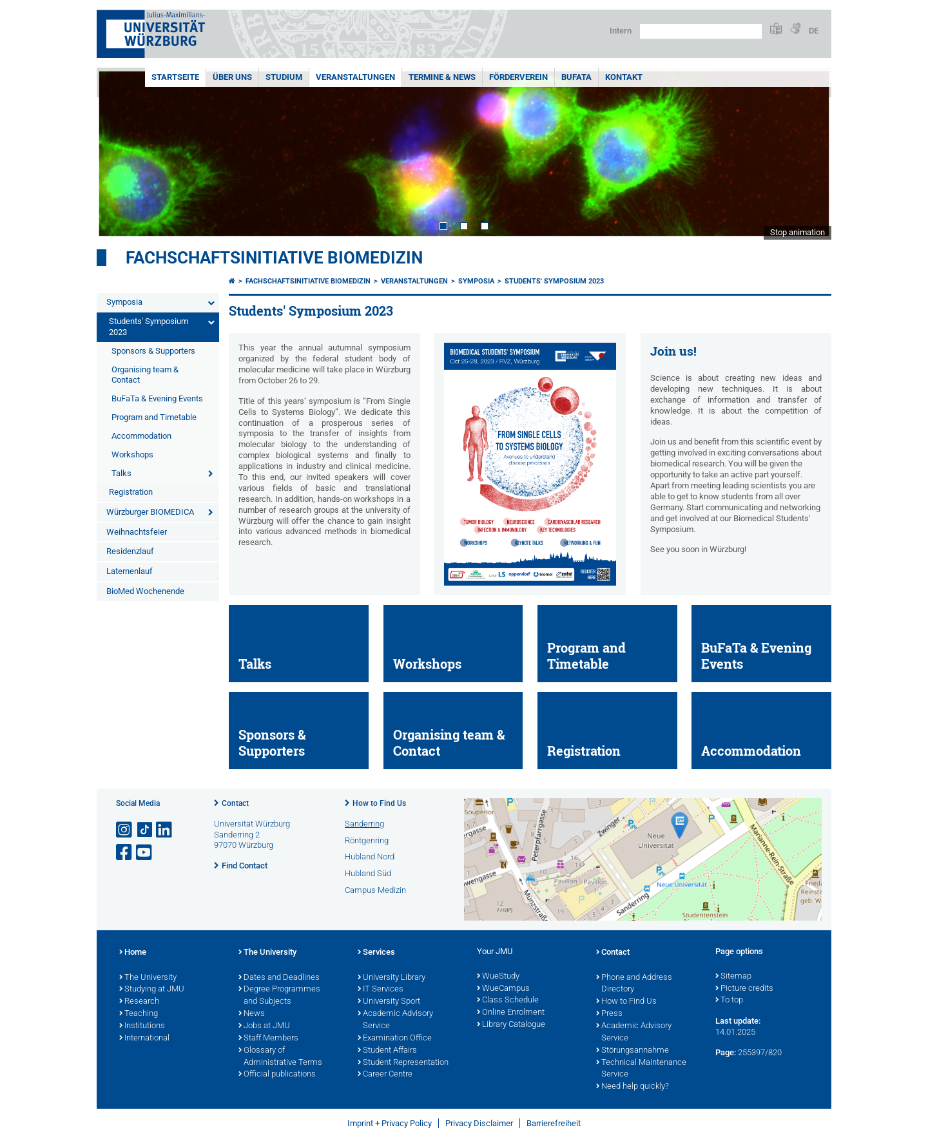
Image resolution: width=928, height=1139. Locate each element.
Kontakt (624, 77)
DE (813, 30)
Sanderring (364, 823)
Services (376, 953)
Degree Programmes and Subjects (279, 996)
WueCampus (503, 989)
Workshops (132, 454)
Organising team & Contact (145, 375)
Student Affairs (387, 1051)
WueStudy (498, 976)
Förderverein (518, 77)
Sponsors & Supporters (153, 351)
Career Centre (385, 1074)
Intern (621, 30)
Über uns (232, 77)
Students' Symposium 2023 (148, 326)
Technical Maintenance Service (641, 1069)
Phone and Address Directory (634, 984)
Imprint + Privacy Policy (389, 1123)
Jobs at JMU (264, 1026)
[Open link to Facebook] (125, 852)
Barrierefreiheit (554, 1123)
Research (139, 1002)
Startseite (175, 77)
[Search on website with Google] (701, 31)
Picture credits (744, 989)
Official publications (277, 1074)
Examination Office (395, 1038)
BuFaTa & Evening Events (157, 398)
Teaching (138, 1014)
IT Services (380, 989)
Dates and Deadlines (279, 978)
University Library (391, 978)
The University (148, 978)
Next (809, 153)
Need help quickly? (632, 1087)
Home (132, 953)
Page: (725, 1052)
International (144, 1038)
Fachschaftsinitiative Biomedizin (274, 257)
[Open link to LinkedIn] (165, 830)
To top (729, 1000)
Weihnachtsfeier (136, 532)
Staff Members (268, 1038)
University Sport (389, 1002)
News (251, 1014)
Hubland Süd (368, 873)
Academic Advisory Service (395, 1020)
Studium (284, 77)
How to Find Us (379, 803)
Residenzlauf (130, 551)
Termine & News (442, 77)
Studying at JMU (151, 989)
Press (609, 1014)
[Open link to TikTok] (145, 830)
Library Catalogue (511, 1025)
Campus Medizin (375, 890)
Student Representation (403, 1063)
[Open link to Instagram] (125, 830)
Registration (131, 492)
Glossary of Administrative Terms (280, 1057)
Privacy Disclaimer (479, 1123)
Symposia (124, 302)
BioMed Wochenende (145, 591)
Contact (235, 803)
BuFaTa (576, 77)
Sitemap (733, 976)
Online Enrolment (511, 1013)
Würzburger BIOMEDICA (150, 512)
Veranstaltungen (355, 77)
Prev (119, 153)
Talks (121, 473)
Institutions (142, 1026)
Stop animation (797, 232)
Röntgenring (367, 840)
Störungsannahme (632, 1051)
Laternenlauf (129, 571)
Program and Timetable (154, 417)
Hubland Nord (369, 856)
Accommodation (141, 436)
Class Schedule (508, 1000)
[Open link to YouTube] (145, 852)
